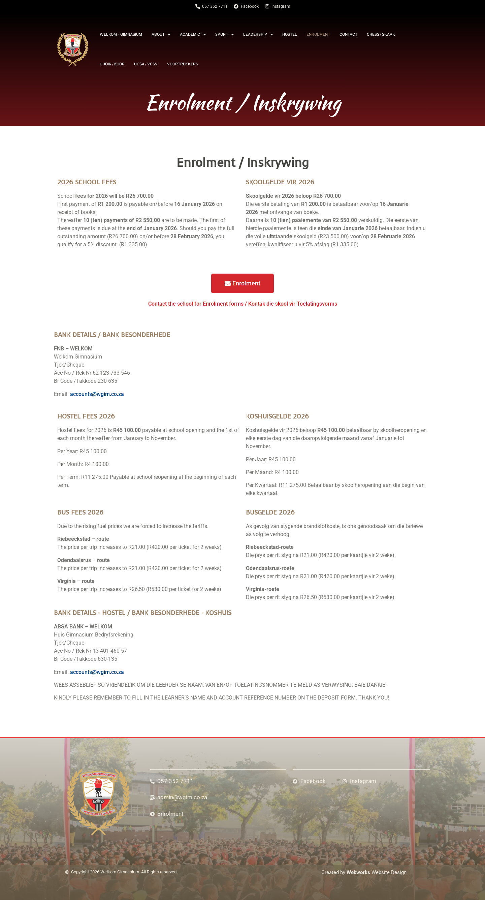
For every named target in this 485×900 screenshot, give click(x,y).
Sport (224, 34)
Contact (348, 34)
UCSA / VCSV (146, 64)
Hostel (289, 34)
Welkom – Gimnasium (121, 34)
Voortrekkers (182, 64)
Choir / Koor (112, 64)
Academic (193, 34)
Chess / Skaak (381, 34)
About (161, 34)
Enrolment (318, 34)
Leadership (258, 34)
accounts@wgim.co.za (97, 394)
